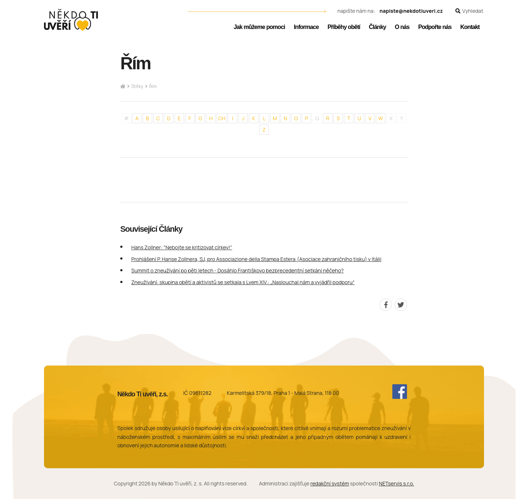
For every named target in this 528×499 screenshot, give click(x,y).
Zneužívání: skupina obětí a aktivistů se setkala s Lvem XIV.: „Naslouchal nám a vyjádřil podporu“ (243, 282)
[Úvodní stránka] (71, 20)
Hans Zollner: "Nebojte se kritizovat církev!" (181, 247)
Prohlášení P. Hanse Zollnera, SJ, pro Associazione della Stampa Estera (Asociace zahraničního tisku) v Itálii (256, 259)
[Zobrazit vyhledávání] (469, 11)
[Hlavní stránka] (122, 87)
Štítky (137, 86)
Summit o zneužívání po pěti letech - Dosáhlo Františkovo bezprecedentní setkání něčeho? (237, 270)
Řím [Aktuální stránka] (153, 86)
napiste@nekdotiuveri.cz (411, 11)
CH (221, 118)
